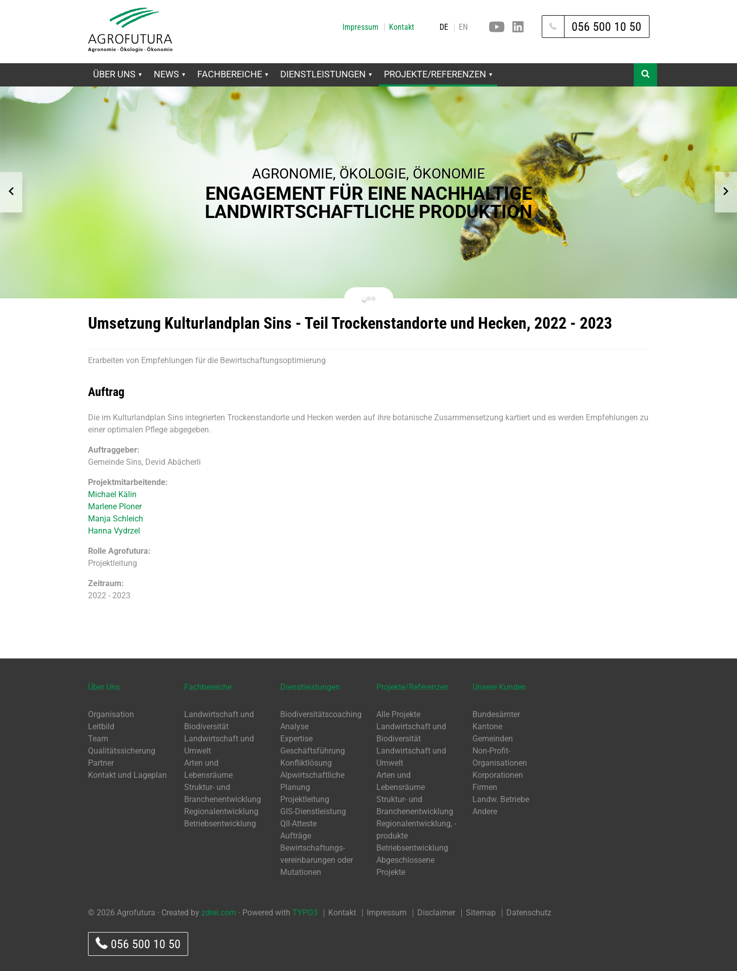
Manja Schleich (115, 518)
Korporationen (497, 775)
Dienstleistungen (326, 74)
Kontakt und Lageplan (127, 775)
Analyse (294, 726)
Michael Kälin (112, 494)
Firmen (484, 787)
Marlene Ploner (115, 506)
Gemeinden (492, 738)
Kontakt (401, 27)
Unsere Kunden (499, 687)
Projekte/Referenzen (438, 74)
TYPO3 (305, 912)
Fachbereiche (232, 74)
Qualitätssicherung (121, 751)
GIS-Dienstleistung (313, 811)
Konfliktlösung (306, 763)
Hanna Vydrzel (114, 531)
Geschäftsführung (312, 751)
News (169, 74)
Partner (101, 763)
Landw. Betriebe (500, 799)
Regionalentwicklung (221, 811)
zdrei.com (218, 912)
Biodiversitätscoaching (321, 714)
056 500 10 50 (138, 944)
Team (98, 738)
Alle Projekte (398, 714)
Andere (484, 811)
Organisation (111, 714)
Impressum (360, 27)
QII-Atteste (298, 823)
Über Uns (117, 74)
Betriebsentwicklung (220, 823)
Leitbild (101, 726)
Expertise (296, 738)
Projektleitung (304, 799)
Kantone (487, 726)
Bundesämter (496, 714)
